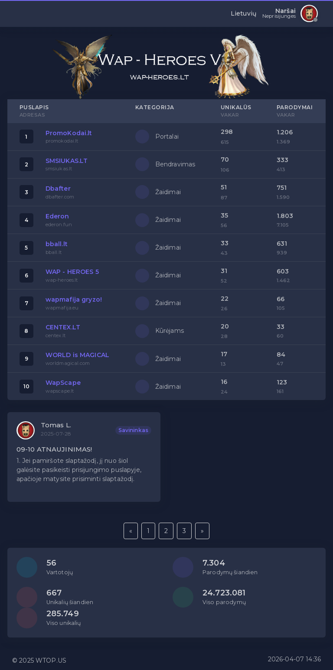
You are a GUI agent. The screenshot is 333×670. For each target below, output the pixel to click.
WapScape (63, 383)
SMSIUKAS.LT (67, 161)
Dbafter (58, 188)
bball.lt (57, 244)
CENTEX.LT (63, 327)
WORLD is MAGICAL (77, 355)
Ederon (57, 216)
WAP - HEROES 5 (72, 272)
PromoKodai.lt (69, 133)
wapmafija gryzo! (74, 299)
